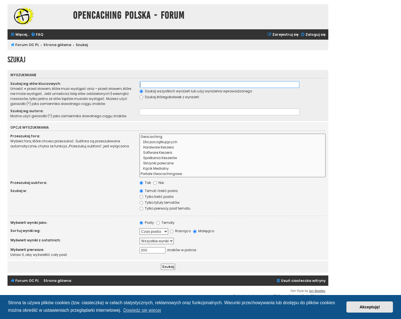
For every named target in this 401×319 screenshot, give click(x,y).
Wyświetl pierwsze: (27, 249)
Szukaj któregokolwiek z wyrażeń (169, 97)
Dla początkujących (232, 142)
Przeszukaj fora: (25, 136)
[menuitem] (37, 35)
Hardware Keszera (232, 147)
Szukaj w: (18, 190)
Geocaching (232, 137)
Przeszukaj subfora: (28, 182)
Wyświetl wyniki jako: (28, 222)
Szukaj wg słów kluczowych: (35, 83)
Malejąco (203, 231)
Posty (147, 222)
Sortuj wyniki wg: (25, 230)
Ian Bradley (317, 291)
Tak (145, 182)
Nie (158, 182)
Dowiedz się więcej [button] (142, 310)
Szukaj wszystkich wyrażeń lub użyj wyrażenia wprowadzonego (196, 91)
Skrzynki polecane (232, 163)
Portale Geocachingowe (232, 174)
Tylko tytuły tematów (160, 202)
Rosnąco (180, 231)
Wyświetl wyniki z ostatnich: (35, 240)
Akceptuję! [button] (370, 307)
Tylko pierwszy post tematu (165, 208)
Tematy (165, 222)
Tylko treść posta (156, 196)
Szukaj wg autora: (26, 111)
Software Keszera (232, 152)
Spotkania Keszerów (232, 158)
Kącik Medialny (232, 168)
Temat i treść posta (159, 190)
